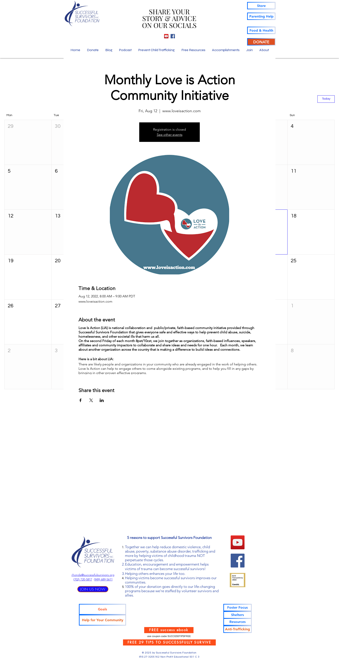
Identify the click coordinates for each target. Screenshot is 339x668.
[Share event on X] (91, 400)
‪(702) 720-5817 (82, 579)
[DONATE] (261, 41)
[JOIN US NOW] (92, 589)
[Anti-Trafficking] (237, 629)
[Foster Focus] (237, 607)
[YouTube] (166, 36)
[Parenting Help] (261, 16)
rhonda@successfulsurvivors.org (93, 575)
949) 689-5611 (104, 579)
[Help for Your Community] (102, 620)
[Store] (261, 5)
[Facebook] (173, 36)
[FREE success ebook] (168, 630)
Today (326, 98)
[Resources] (237, 622)
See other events (169, 135)
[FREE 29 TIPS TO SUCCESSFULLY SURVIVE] (169, 642)
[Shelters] (237, 615)
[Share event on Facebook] (80, 400)
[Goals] (102, 609)
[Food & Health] (261, 30)
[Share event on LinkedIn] (102, 400)
